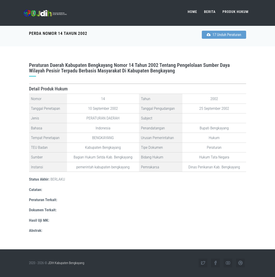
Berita (210, 12)
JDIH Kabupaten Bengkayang (66, 263)
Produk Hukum (235, 12)
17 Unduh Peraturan (224, 35)
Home (192, 12)
